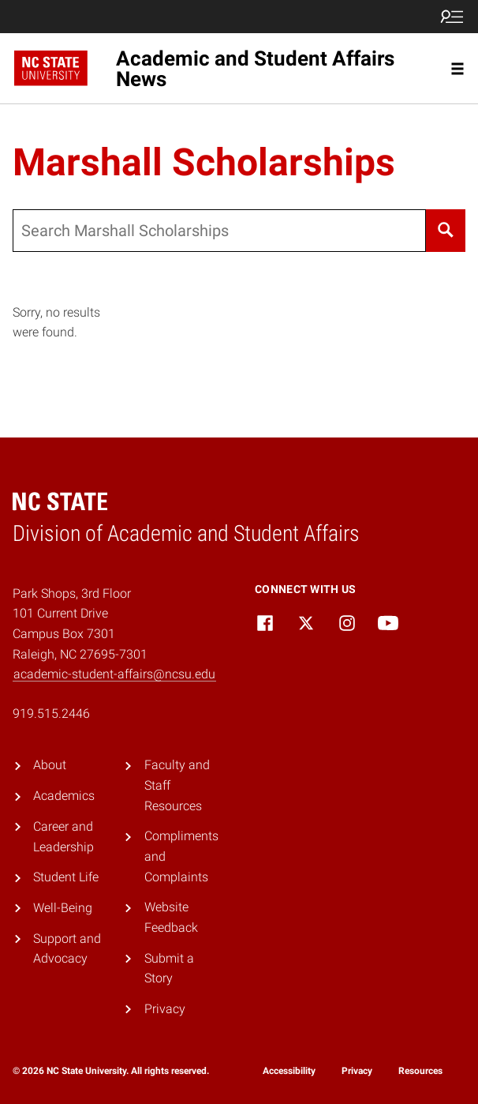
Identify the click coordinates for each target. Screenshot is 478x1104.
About (49, 764)
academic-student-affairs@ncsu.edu (114, 674)
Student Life (66, 876)
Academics (64, 795)
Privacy (164, 1008)
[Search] (445, 230)
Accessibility (289, 1070)
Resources (420, 1070)
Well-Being (62, 907)
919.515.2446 (51, 713)
